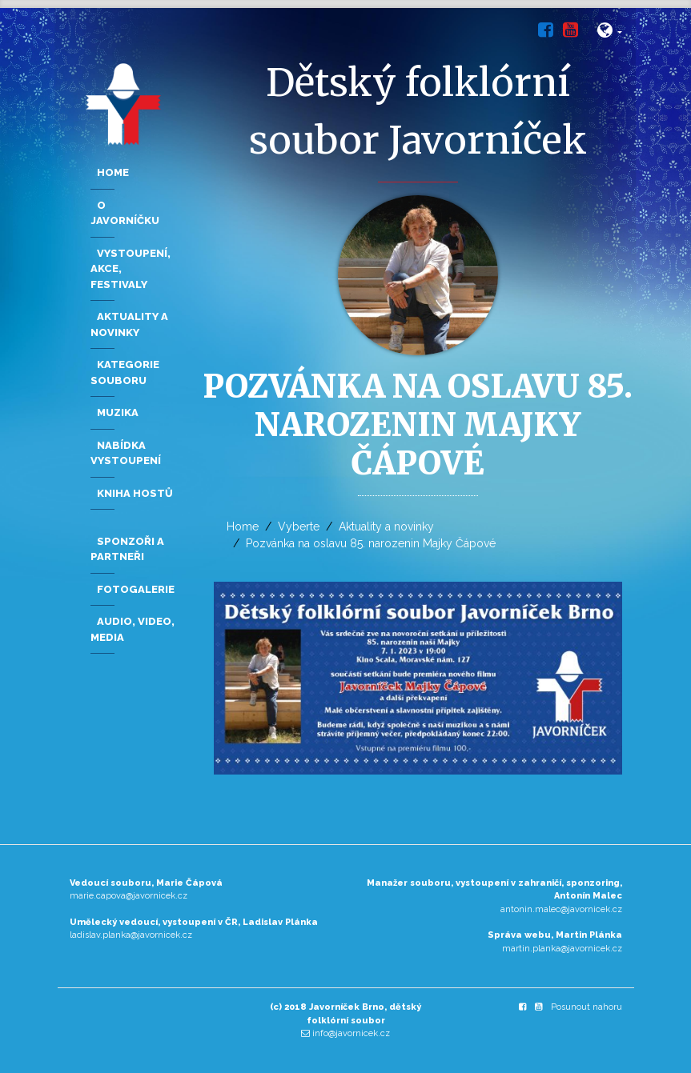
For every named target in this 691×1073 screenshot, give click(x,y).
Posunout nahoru (586, 1007)
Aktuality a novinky (386, 526)
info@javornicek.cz (351, 1033)
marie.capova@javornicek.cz (128, 896)
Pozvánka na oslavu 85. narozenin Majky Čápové (371, 543)
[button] (609, 33)
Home (243, 526)
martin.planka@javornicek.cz (562, 948)
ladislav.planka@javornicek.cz (131, 935)
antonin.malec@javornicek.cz (561, 909)
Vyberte (298, 526)
